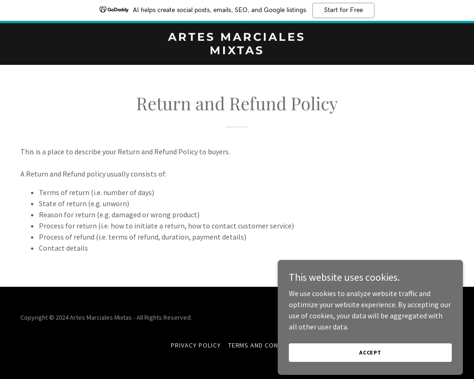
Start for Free (343, 10)
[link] (236, 51)
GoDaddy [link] (441, 317)
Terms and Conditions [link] (266, 345)
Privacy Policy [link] (196, 345)
